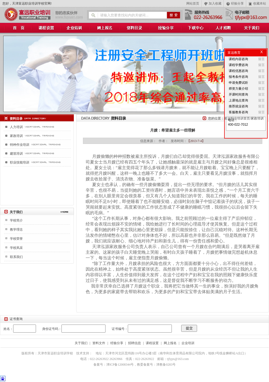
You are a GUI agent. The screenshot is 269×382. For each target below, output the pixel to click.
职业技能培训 (19, 162)
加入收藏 (215, 3)
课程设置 (152, 343)
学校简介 (16, 220)
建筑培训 (16, 153)
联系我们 (16, 257)
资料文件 (98, 343)
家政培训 (16, 136)
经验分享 (237, 3)
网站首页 (192, 3)
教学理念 (16, 229)
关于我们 (81, 343)
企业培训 (187, 343)
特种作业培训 (19, 145)
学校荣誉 (16, 239)
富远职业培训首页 (237, 118)
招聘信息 (134, 343)
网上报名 (170, 343)
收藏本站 (259, 3)
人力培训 (16, 127)
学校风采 (16, 248)
